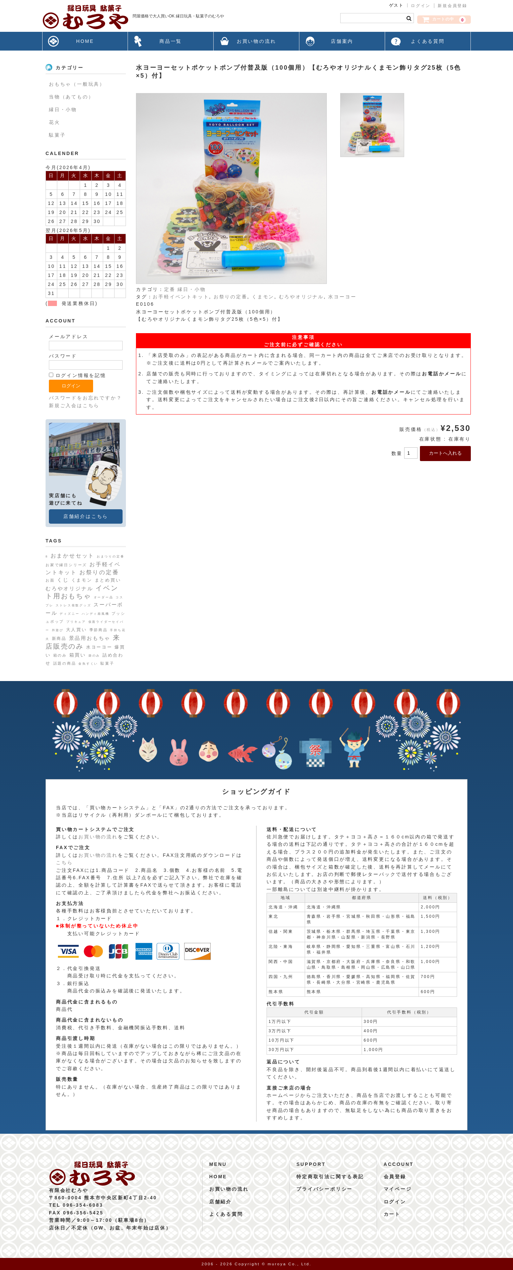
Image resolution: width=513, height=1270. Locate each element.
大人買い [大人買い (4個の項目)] (76, 629)
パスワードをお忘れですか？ (85, 397)
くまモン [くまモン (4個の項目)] (81, 580)
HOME (85, 41)
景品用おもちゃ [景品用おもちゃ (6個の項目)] (90, 638)
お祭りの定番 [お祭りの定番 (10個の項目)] (99, 572)
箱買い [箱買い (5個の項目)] (77, 655)
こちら (64, 862)
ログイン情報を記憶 (77, 375)
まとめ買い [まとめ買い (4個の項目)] (108, 580)
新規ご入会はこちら (74, 405)
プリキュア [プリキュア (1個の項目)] (76, 621)
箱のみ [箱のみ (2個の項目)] (60, 655)
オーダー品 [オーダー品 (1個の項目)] (104, 597)
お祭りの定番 (230, 296)
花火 (54, 122)
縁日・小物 (191, 289)
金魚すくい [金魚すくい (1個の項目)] (88, 663)
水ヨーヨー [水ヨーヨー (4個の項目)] (99, 647)
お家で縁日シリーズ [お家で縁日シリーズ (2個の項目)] (66, 565)
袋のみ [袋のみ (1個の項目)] (94, 655)
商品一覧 (170, 41)
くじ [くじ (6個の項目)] (63, 580)
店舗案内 (342, 41)
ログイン (421, 5)
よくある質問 (428, 41)
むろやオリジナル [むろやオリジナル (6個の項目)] (69, 588)
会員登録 (395, 1176)
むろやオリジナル (301, 296)
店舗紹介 (220, 1201)
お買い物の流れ (256, 41)
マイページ (398, 1189)
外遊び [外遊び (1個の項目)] (58, 630)
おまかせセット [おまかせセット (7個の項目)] (73, 555)
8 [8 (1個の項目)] (47, 556)
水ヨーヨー (342, 296)
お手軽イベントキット (181, 296)
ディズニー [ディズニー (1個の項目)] (69, 613)
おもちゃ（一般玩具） (77, 84)
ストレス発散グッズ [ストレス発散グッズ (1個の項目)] (73, 605)
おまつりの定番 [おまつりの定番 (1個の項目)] (111, 556)
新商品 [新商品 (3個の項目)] (59, 638)
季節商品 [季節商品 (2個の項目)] (98, 630)
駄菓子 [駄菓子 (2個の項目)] (107, 663)
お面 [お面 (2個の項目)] (50, 580)
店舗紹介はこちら (85, 516)
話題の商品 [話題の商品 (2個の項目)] (64, 663)
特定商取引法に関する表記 (330, 1176)
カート (392, 1214)
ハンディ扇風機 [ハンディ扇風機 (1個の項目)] (95, 613)
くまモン (263, 296)
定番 (169, 289)
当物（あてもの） (71, 96)
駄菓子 (57, 135)
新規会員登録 (452, 5)
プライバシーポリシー (324, 1189)
